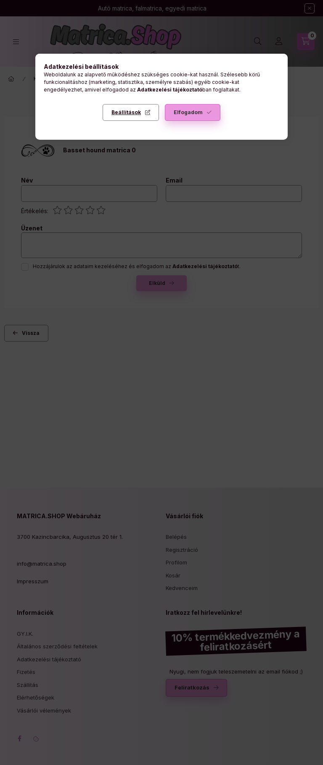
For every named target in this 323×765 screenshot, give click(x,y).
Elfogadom (188, 112)
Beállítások (126, 112)
